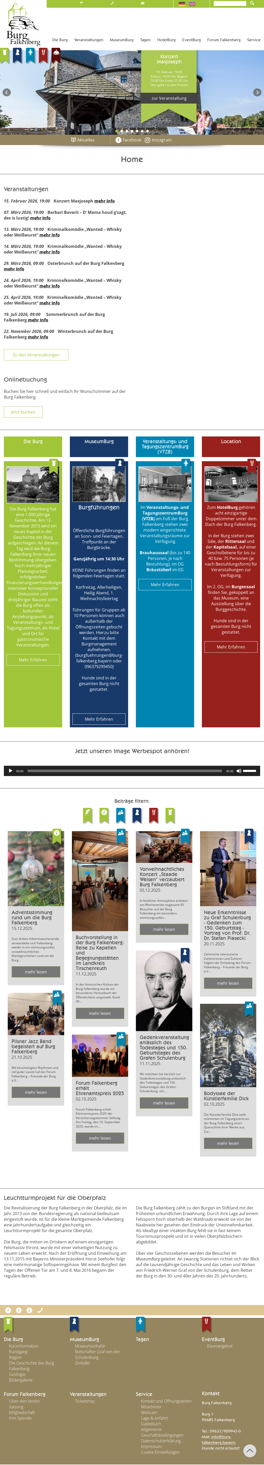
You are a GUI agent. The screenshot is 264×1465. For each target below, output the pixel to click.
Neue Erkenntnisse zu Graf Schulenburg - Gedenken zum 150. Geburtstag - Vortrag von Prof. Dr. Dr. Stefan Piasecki (227, 925)
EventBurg (213, 1340)
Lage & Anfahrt (154, 1418)
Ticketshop (85, 1401)
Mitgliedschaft (22, 1413)
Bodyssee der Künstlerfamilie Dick (226, 1096)
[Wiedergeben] (10, 770)
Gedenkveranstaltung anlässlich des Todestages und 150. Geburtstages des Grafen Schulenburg (164, 1048)
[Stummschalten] (239, 770)
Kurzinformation (23, 1347)
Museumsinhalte (90, 1347)
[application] (132, 771)
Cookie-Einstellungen (160, 1452)
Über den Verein (24, 1401)
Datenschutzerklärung (161, 1441)
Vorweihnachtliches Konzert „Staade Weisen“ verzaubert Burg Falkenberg (162, 877)
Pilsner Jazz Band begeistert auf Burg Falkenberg (33, 1047)
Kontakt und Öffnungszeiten (166, 1401)
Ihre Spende (20, 1418)
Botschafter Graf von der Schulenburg (97, 1355)
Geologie (17, 1375)
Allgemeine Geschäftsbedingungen (162, 1432)
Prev (7, 92)
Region (15, 1358)
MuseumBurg (84, 1340)
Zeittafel (82, 1364)
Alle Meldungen (132, 1177)
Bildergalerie (20, 1381)
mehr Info (104, 201)
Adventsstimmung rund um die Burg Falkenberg (32, 917)
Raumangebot (220, 1347)
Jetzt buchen (23, 412)
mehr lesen (36, 972)
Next (257, 92)
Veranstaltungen (88, 1395)
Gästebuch (151, 1424)
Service (144, 1395)
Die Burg (13, 1340)
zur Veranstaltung (169, 98)
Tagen (142, 1340)
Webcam (149, 1413)
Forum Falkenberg (24, 1395)
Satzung (16, 1407)
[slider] (125, 771)
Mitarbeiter (151, 1407)
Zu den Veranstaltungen (36, 355)
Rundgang (18, 1352)
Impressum (151, 1447)
